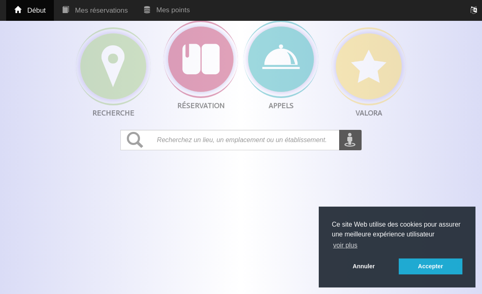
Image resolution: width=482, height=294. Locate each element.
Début (30, 10)
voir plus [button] (345, 245)
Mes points (167, 10)
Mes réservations (95, 10)
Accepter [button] (430, 266)
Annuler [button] (364, 266)
